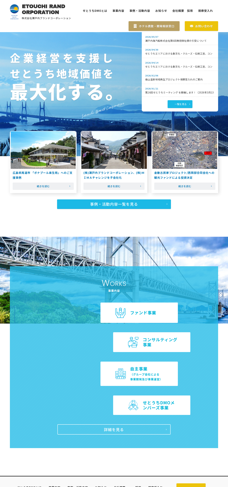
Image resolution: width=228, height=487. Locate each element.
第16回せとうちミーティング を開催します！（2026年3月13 (179, 92)
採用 (188, 11)
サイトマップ (123, 442)
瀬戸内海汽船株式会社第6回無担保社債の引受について (176, 41)
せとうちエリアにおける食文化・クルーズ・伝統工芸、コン (179, 54)
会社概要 (178, 11)
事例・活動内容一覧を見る (114, 205)
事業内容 (118, 11)
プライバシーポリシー (153, 442)
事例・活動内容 (139, 11)
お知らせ (161, 11)
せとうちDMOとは (95, 11)
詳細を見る (114, 377)
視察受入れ (205, 11)
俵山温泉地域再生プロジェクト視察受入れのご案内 (174, 80)
